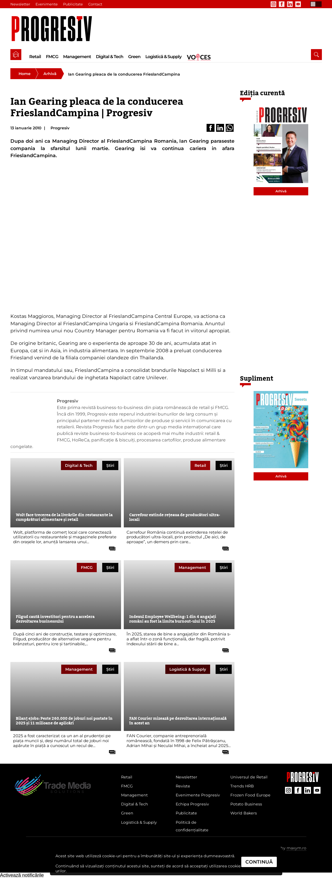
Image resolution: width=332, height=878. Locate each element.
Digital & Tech (109, 56)
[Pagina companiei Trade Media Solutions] (303, 780)
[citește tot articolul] (110, 546)
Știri (110, 465)
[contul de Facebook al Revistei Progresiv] (282, 4)
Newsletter (20, 4)
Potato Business (246, 804)
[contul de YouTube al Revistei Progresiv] (298, 4)
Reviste (183, 786)
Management (77, 56)
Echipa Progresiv (192, 804)
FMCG (52, 56)
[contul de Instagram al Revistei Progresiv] (273, 4)
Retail (35, 56)
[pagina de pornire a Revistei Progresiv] (15, 54)
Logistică (187, 669)
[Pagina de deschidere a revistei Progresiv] (54, 29)
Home (25, 73)
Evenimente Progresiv (198, 795)
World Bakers (243, 813)
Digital (79, 465)
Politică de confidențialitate (192, 826)
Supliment (256, 378)
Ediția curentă (262, 93)
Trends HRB (242, 786)
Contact (95, 4)
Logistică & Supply (163, 56)
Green (134, 56)
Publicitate (73, 4)
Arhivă (50, 73)
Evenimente (47, 4)
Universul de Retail (249, 777)
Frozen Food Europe (250, 795)
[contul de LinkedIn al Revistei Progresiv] (290, 4)
